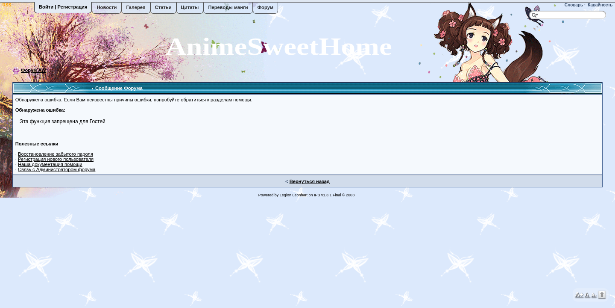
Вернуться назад (310, 181)
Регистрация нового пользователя (56, 159)
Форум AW (33, 70)
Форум (265, 7)
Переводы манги (228, 7)
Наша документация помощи (50, 164)
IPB (317, 195)
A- (593, 294)
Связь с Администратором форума (56, 169)
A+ (579, 294)
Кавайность (600, 5)
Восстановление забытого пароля (55, 154)
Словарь (573, 5)
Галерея (135, 7)
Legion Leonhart (294, 195)
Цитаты (190, 7)
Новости (107, 7)
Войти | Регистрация (63, 6)
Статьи (163, 7)
